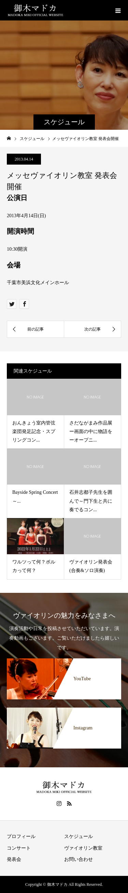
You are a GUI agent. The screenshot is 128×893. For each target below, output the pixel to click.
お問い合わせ (78, 859)
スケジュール (78, 836)
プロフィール (21, 836)
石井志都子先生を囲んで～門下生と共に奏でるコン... (90, 501)
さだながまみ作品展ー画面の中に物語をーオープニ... (90, 431)
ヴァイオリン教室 (83, 848)
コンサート (19, 848)
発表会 (14, 859)
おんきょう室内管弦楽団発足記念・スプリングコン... (33, 431)
